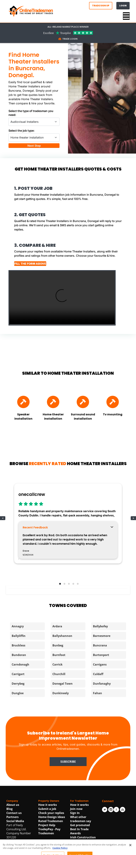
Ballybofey (100, 670)
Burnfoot (58, 699)
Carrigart (18, 718)
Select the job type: (21, 130)
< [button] (3, 551)
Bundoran (19, 699)
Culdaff (98, 718)
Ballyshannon (62, 680)
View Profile (31, 599)
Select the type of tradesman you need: (30, 113)
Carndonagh (20, 708)
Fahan (97, 737)
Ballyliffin (19, 680)
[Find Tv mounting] (112, 434)
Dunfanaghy (102, 727)
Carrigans (100, 708)
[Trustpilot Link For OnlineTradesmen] (68, 32)
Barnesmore (101, 680)
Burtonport (101, 699)
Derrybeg (18, 727)
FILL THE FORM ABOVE (36, 285)
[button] (59, 627)
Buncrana (100, 689)
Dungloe (18, 737)
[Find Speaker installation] (23, 434)
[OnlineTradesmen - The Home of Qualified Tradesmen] (31, 11)
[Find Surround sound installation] (83, 434)
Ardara (57, 670)
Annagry (18, 670)
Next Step (34, 155)
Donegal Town (62, 727)
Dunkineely (60, 737)
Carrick (57, 708)
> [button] (133, 551)
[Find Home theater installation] (53, 434)
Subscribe (68, 805)
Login (123, 5)
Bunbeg (57, 689)
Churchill (58, 718)
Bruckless (18, 689)
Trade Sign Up (100, 5)
